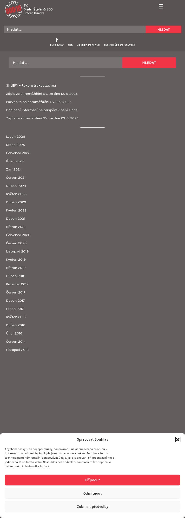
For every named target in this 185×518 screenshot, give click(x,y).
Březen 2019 (16, 268)
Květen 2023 (16, 194)
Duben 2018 (15, 276)
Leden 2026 (15, 136)
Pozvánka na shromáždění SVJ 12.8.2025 (39, 102)
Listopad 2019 (17, 251)
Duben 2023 (16, 202)
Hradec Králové (88, 45)
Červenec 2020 (18, 235)
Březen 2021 (16, 227)
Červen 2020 (16, 243)
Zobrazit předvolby (92, 506)
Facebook (57, 45)
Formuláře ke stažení (119, 45)
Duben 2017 (15, 300)
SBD (70, 45)
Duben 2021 (15, 218)
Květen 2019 (16, 259)
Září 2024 (14, 169)
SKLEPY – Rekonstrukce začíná (31, 85)
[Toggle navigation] (159, 7)
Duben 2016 (15, 325)
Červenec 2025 (18, 153)
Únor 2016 (14, 333)
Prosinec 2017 (17, 284)
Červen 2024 (16, 177)
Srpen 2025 (15, 145)
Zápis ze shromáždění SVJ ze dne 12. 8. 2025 (42, 93)
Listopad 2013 (17, 350)
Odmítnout (92, 493)
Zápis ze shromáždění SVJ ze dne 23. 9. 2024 (42, 118)
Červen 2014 (16, 341)
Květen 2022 (16, 210)
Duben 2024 (16, 186)
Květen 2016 (16, 317)
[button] (177, 439)
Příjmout (92, 480)
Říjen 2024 (15, 161)
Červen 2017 (15, 292)
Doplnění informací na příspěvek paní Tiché (42, 110)
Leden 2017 (15, 309)
